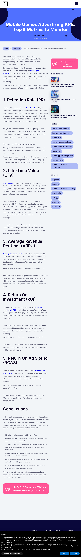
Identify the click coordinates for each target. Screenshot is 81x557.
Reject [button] (64, 553)
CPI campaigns (57, 160)
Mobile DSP (56, 137)
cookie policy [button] (58, 539)
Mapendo (55, 179)
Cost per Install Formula (60, 128)
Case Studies (56, 193)
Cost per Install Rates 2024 (61, 133)
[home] (5, 4)
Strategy (55, 198)
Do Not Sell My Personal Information (55, 544)
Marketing (55, 202)
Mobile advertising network (62, 146)
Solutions (55, 184)
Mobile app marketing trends (62, 156)
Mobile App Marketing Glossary (63, 189)
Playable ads (56, 151)
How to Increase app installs (62, 142)
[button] (75, 4)
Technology (56, 207)
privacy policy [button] (8, 547)
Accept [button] (75, 553)
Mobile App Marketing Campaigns (60, 166)
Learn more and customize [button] (12, 553)
